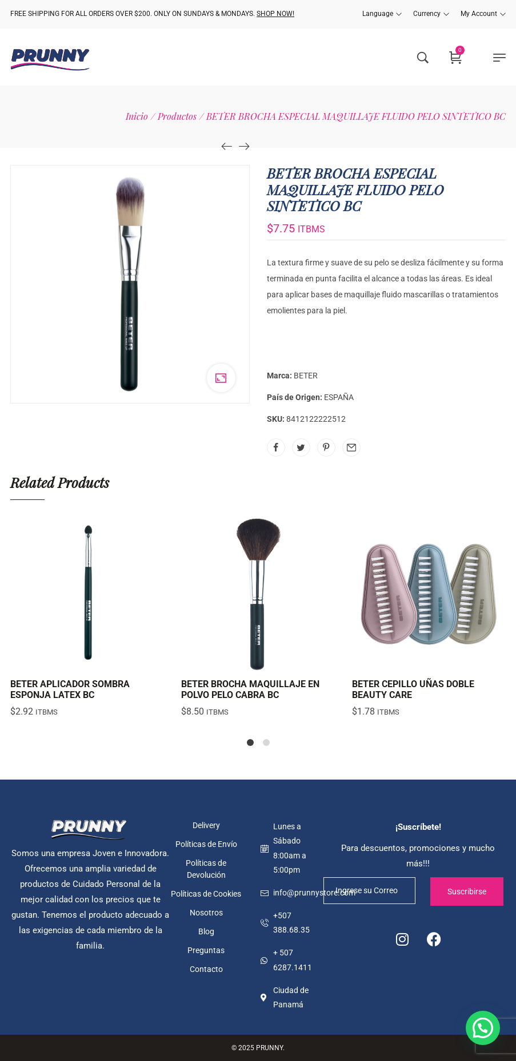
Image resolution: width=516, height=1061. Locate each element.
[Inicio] (137, 116)
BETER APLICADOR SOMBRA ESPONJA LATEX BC (70, 689)
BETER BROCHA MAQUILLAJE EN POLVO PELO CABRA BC (250, 689)
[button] (483, 1028)
